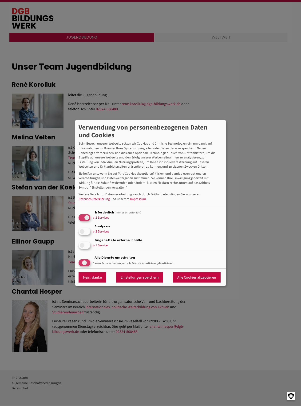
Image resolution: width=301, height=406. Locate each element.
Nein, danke (92, 277)
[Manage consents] (291, 396)
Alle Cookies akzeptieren (196, 277)
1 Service (100, 245)
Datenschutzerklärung (94, 199)
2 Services (101, 217)
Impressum (138, 199)
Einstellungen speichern (140, 277)
